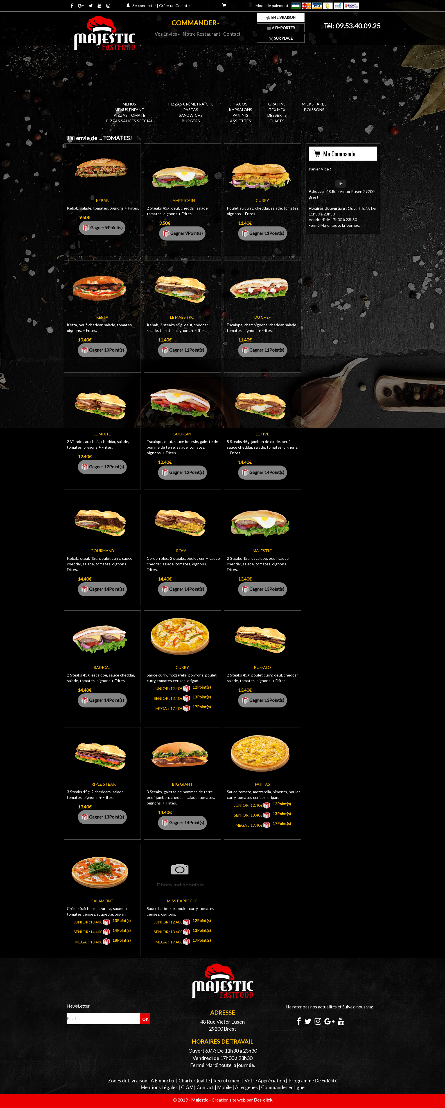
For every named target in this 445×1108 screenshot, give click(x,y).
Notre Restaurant (201, 34)
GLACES (276, 120)
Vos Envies (167, 34)
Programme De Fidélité (312, 1081)
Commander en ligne (282, 1087)
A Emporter (281, 28)
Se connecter (144, 5)
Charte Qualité (194, 1081)
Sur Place (281, 38)
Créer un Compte (174, 5)
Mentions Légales (159, 1087)
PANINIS (240, 115)
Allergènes (246, 1087)
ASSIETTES (240, 120)
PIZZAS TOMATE (129, 115)
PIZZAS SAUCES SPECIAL (129, 120)
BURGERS (191, 120)
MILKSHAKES (314, 104)
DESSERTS (277, 115)
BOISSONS (314, 109)
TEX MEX (277, 109)
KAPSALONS (240, 109)
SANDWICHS (191, 115)
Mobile (224, 1087)
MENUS (129, 104)
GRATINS (277, 104)
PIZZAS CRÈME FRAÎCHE (191, 104)
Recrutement (227, 1081)
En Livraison (280, 17)
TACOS (240, 104)
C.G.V (187, 1087)
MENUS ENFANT (129, 109)
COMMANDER (195, 23)
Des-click (263, 1099)
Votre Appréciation (265, 1081)
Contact (232, 34)
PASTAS (190, 109)
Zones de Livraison (127, 1081)
